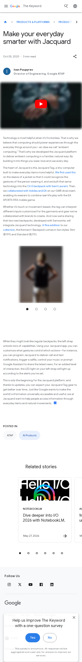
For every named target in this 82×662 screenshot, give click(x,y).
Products (66, 22)
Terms (25, 615)
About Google (44, 615)
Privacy (10, 615)
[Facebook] (41, 584)
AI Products (29, 435)
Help (11, 638)
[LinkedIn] (51, 584)
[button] (75, 56)
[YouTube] (30, 584)
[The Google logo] (13, 603)
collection (9, 229)
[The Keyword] (5, 22)
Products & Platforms (33, 22)
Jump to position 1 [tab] (27, 309)
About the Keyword (49, 626)
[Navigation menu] (6, 6)
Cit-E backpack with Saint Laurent (47, 186)
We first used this (65, 172)
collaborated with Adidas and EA (27, 190)
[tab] (20, 553)
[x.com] (19, 584)
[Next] (76, 22)
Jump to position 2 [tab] (36, 309)
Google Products (17, 626)
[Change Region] (36, 649)
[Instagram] (9, 584)
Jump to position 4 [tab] (54, 309)
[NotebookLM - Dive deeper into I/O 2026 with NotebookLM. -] (44, 510)
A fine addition (51, 225)
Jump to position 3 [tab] (45, 309)
